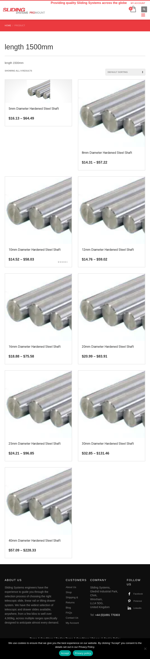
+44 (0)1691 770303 (107, 614)
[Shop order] (125, 72)
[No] (145, 649)
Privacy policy (83, 653)
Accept (65, 653)
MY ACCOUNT (138, 3)
